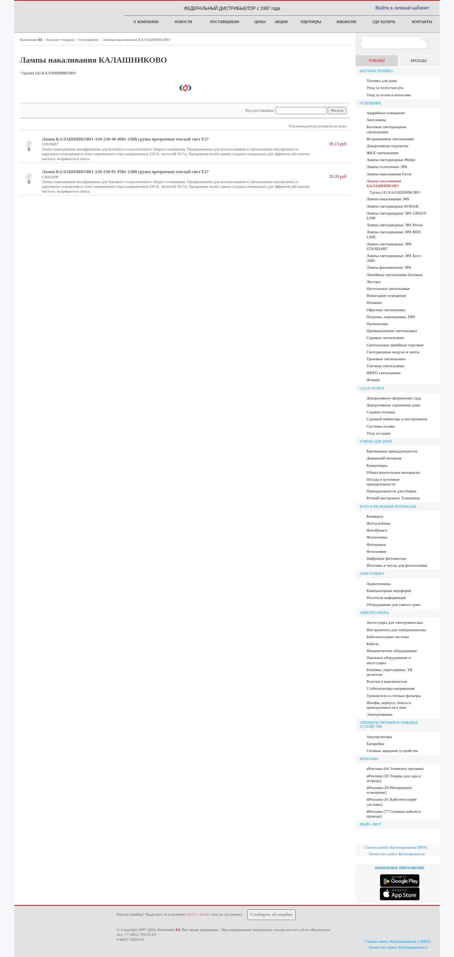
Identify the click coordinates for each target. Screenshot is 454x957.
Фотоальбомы (378, 523)
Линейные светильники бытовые (395, 274)
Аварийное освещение (386, 113)
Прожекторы (377, 323)
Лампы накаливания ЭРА (388, 199)
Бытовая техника (376, 71)
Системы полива (381, 426)
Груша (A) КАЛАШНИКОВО (49, 73)
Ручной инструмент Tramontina (393, 498)
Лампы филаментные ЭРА (389, 267)
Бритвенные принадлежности (392, 451)
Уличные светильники (385, 366)
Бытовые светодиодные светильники (386, 129)
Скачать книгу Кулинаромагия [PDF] (396, 847)
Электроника (372, 574)
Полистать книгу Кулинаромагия (397, 854)
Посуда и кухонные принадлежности (383, 481)
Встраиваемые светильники (390, 139)
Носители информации (386, 597)
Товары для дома (376, 441)
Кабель (373, 643)
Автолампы (376, 120)
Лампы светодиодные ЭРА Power (395, 225)
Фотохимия (376, 551)
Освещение (89, 39)
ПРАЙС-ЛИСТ (370, 824)
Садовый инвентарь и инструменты (397, 419)
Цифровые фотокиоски (386, 558)
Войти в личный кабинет (402, 8)
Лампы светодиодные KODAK (393, 206)
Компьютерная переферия (389, 590)
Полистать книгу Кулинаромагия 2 (398, 947)
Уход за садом (378, 433)
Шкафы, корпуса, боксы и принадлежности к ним (389, 705)
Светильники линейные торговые (395, 345)
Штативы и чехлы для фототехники (397, 565)
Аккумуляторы (379, 736)
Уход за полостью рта (385, 87)
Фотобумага (377, 530)
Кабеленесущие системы (388, 636)
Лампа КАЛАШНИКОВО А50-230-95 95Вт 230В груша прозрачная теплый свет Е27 (125, 171)
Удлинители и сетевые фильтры (394, 695)
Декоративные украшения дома (393, 405)
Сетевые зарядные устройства (392, 750)
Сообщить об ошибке (272, 914)
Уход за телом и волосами (389, 95)
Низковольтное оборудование (392, 650)
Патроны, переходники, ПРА (391, 316)
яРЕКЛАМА (369, 759)
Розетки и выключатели (387, 681)
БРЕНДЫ (418, 60)
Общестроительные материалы (393, 472)
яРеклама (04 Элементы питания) (395, 768)
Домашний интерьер (384, 458)
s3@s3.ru (137, 939)
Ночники (374, 302)
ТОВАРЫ (376, 60)
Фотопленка (377, 537)
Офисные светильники (386, 310)
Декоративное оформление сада (394, 398)
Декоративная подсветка (387, 146)
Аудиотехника (379, 583)
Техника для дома (382, 80)
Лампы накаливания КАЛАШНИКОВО (136, 39)
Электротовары (374, 613)
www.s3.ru (299, 929)
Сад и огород (372, 388)
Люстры (373, 281)
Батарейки (375, 743)
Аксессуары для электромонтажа (395, 622)
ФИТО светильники (384, 372)
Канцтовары (377, 465)
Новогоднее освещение (386, 295)
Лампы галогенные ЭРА (387, 166)
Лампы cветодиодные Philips (391, 159)
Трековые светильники (386, 359)
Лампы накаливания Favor (389, 174)
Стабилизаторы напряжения (390, 688)
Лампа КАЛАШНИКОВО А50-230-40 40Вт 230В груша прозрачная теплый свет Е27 (125, 139)
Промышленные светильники (392, 330)
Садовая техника (381, 412)
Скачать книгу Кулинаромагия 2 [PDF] (398, 941)
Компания (31, 39)
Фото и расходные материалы (388, 507)
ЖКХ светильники (382, 152)
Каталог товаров (60, 39)
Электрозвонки (380, 714)
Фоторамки (376, 544)
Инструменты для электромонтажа (396, 630)
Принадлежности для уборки (391, 491)
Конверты (375, 516)
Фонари (373, 379)
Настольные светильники (388, 288)
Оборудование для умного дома (393, 604)
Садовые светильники (385, 337)
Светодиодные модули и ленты (393, 352)
